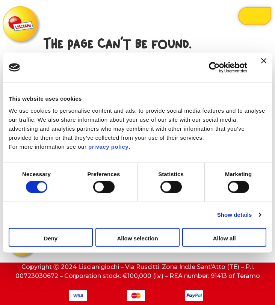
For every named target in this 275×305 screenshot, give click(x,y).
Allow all (224, 238)
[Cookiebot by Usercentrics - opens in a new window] (214, 67)
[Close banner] (263, 67)
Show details (234, 214)
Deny (50, 238)
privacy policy (108, 146)
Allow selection (137, 238)
